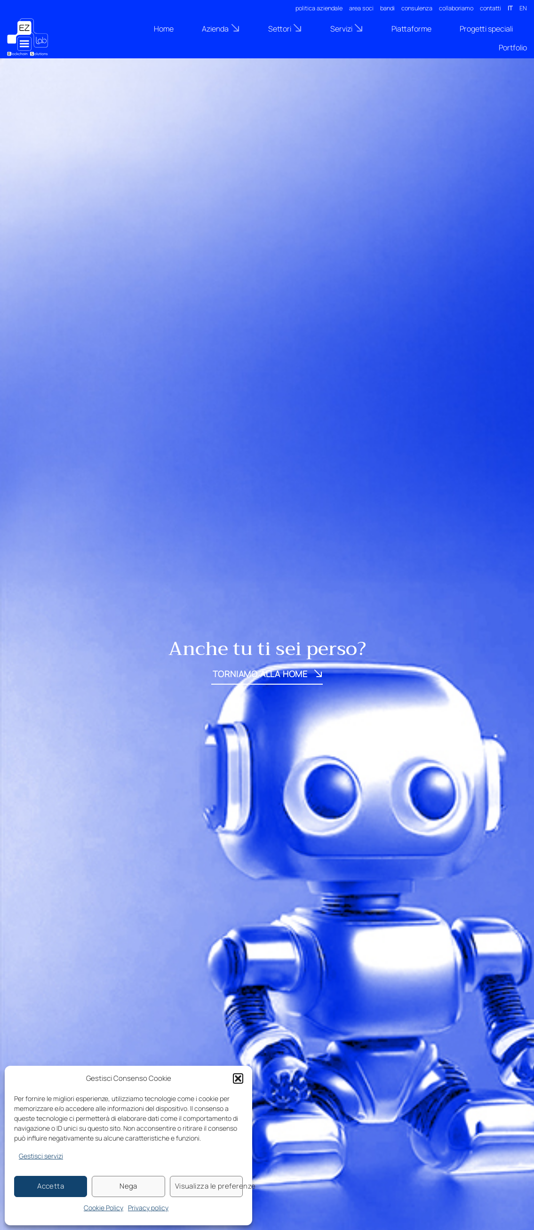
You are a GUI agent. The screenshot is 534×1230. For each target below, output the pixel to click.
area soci (361, 8)
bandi (387, 8)
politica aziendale (319, 8)
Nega (128, 1186)
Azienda (220, 28)
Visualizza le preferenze (209, 1186)
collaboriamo (456, 8)
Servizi (346, 28)
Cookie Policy (103, 1207)
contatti (490, 8)
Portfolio (513, 47)
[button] (238, 1078)
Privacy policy (148, 1207)
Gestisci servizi (41, 1155)
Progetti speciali (486, 29)
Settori (285, 28)
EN (523, 8)
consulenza (416, 8)
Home (164, 29)
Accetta (50, 1186)
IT (510, 8)
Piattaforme (411, 29)
